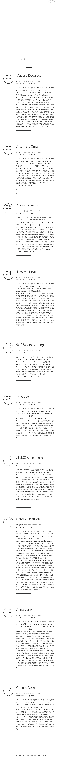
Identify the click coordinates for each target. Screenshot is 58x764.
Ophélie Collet (26, 688)
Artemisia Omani (28, 146)
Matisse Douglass (28, 75)
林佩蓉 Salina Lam (29, 458)
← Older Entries (10, 748)
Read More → (24, 132)
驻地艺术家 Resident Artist (32, 81)
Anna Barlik (24, 609)
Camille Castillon (28, 519)
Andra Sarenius (27, 205)
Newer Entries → (48, 748)
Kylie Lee (22, 396)
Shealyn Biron (26, 271)
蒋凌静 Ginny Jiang (30, 345)
